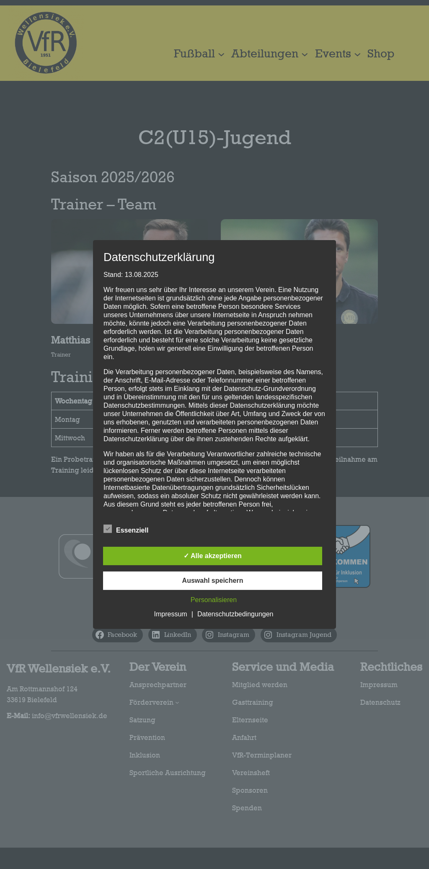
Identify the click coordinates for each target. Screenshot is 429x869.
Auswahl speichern (212, 580)
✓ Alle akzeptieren (212, 555)
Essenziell (125, 529)
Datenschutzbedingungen (235, 614)
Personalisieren (214, 599)
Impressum (170, 614)
